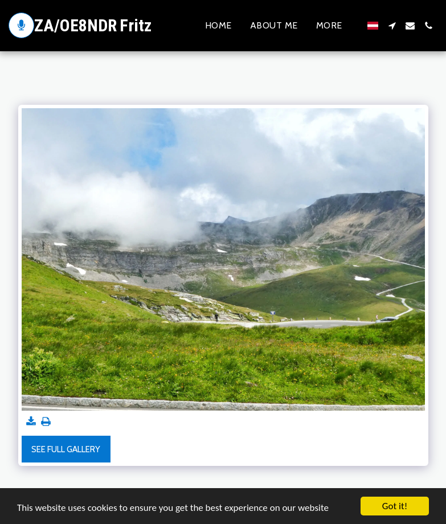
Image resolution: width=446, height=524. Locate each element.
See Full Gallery (65, 449)
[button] (391, 25)
